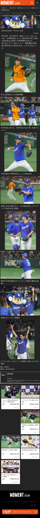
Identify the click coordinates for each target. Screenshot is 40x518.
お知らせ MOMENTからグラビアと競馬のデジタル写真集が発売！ (20, 9)
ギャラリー (35, 457)
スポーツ (7, 13)
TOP (1, 13)
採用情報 (34, 505)
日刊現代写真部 (10, 373)
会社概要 (31, 505)
